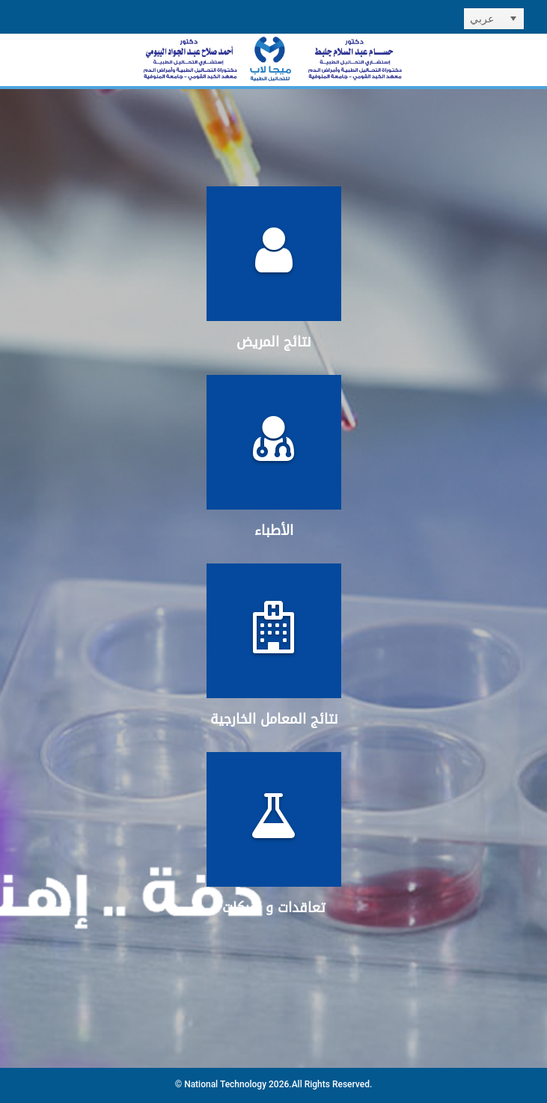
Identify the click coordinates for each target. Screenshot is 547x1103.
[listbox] (494, 18)
